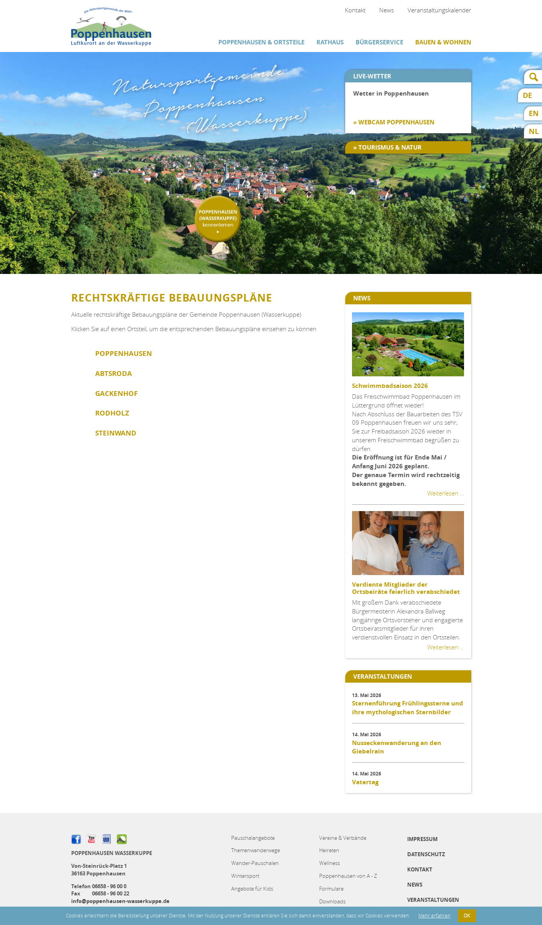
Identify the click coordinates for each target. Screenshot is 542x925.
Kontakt (355, 10)
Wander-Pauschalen (255, 863)
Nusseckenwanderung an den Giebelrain (396, 747)
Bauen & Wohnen (443, 42)
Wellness (329, 863)
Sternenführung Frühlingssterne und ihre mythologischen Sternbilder (407, 707)
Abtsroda (113, 373)
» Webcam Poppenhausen (393, 122)
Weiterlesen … (445, 493)
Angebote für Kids (252, 888)
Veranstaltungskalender (439, 10)
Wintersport (245, 875)
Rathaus (330, 42)
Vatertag (365, 782)
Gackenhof (116, 393)
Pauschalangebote (253, 837)
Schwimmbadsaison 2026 (390, 386)
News (386, 10)
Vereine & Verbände (342, 837)
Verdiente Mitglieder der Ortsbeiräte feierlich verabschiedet (406, 588)
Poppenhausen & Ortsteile (261, 42)
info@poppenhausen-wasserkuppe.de (120, 901)
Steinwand (115, 433)
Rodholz (112, 413)
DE (527, 95)
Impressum (422, 839)
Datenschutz (426, 854)
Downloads (332, 901)
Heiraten (329, 850)
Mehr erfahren (434, 915)
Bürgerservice (379, 42)
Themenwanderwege (255, 850)
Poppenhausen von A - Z (348, 875)
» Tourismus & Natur (387, 147)
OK (467, 915)
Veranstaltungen (433, 899)
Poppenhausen (123, 353)
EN (534, 113)
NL (534, 131)
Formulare (331, 888)
